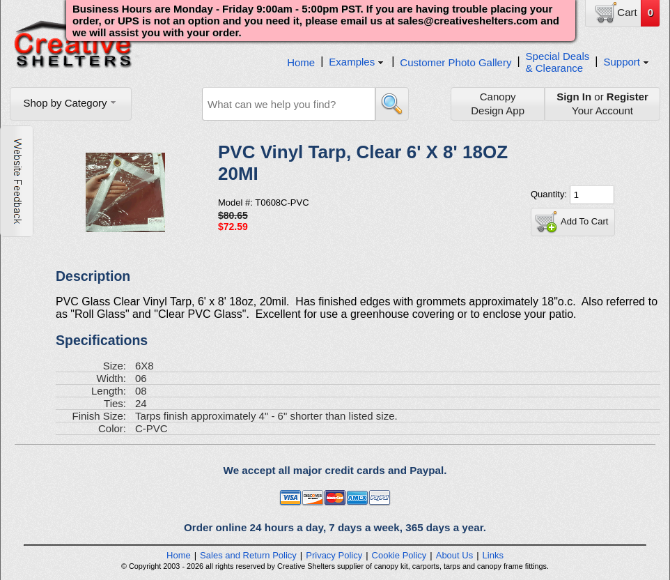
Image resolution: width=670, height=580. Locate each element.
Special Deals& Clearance (558, 62)
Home (301, 62)
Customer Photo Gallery (455, 62)
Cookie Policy (399, 555)
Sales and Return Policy (248, 555)
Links (493, 555)
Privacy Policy (334, 555)
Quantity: (550, 194)
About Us (454, 555)
